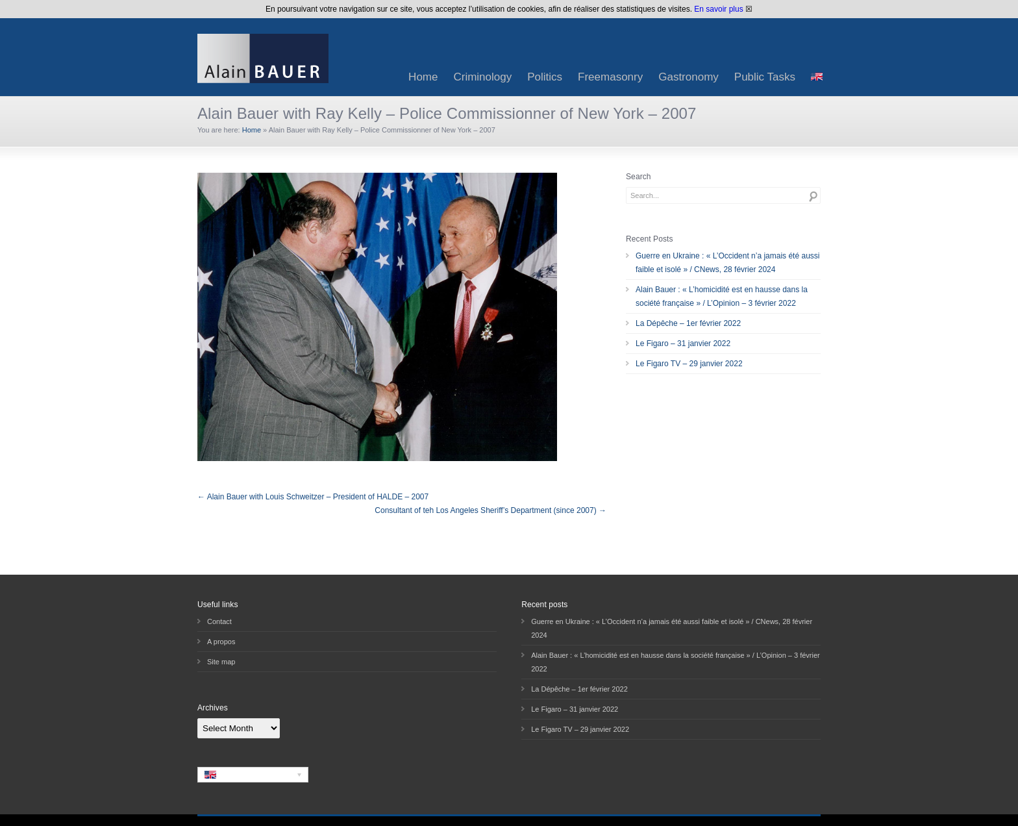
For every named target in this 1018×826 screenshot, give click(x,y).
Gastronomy (688, 77)
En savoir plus (718, 9)
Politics (544, 77)
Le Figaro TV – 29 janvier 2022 (689, 363)
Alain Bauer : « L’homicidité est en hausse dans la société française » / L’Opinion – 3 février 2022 (722, 296)
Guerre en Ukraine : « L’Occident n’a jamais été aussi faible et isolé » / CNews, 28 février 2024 (727, 262)
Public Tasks (764, 77)
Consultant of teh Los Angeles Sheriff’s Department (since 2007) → (490, 510)
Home (423, 77)
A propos (221, 641)
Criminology (482, 77)
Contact (219, 621)
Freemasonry (610, 77)
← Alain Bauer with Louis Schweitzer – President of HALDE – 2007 (312, 496)
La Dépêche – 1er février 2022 (688, 323)
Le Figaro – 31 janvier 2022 (683, 343)
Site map (221, 662)
